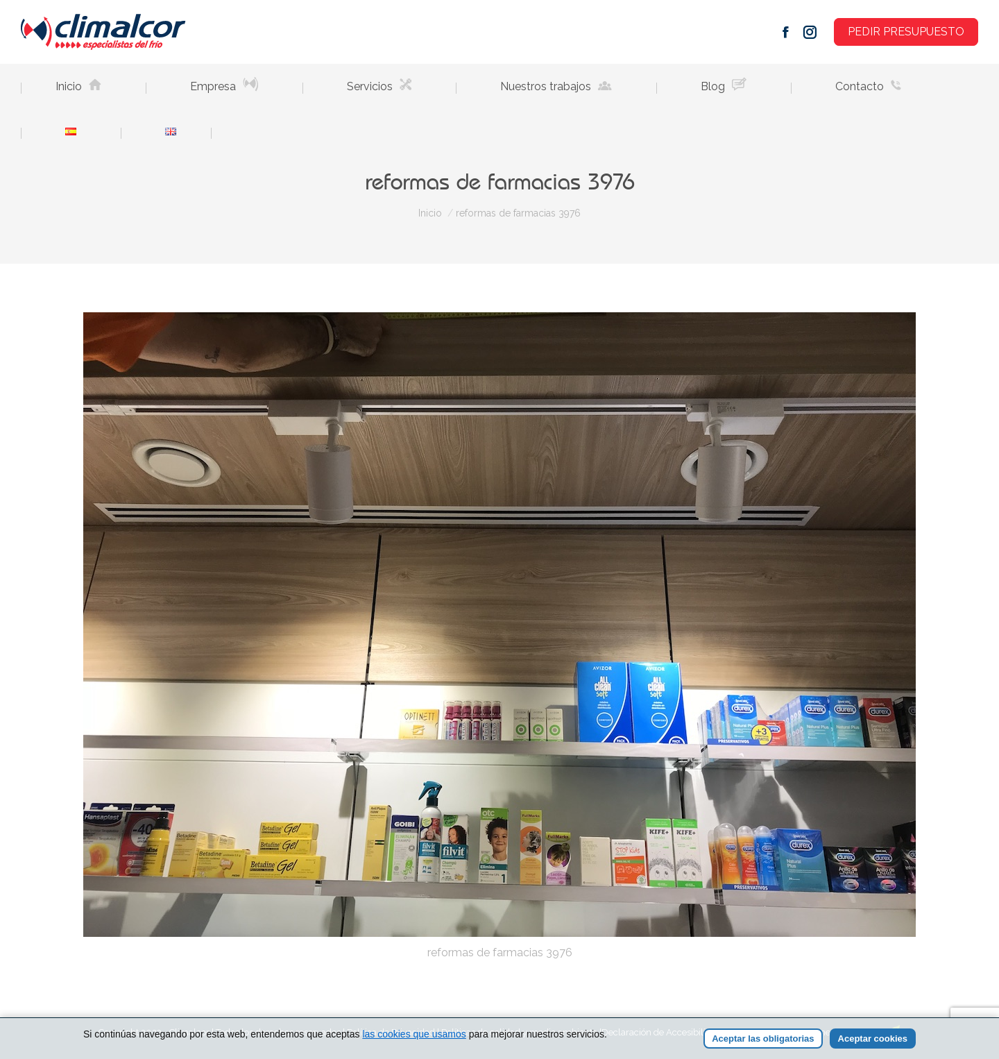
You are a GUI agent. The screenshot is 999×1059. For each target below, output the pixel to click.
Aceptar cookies (872, 1038)
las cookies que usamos (414, 1034)
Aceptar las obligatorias (763, 1038)
